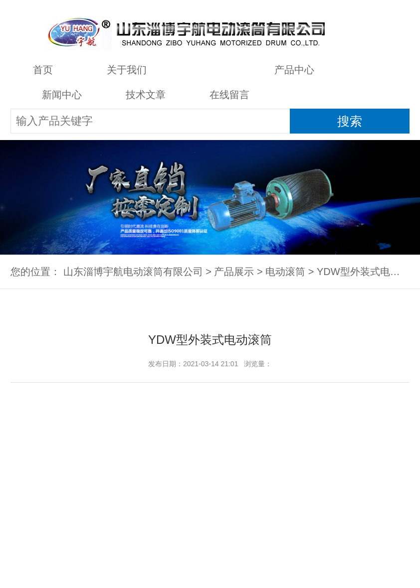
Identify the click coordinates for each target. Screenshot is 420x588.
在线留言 (229, 94)
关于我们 (127, 69)
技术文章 (146, 94)
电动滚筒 (285, 271)
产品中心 (294, 69)
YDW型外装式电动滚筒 (368, 271)
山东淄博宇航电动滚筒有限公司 (133, 271)
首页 (43, 69)
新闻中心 (62, 94)
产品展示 (210, 69)
